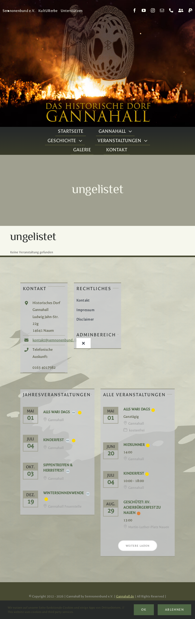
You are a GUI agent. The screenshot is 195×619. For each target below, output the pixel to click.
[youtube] (144, 10)
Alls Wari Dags (56, 412)
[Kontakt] (180, 10)
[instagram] (153, 10)
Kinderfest (53, 440)
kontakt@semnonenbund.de (54, 340)
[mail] (162, 10)
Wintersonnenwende (63, 493)
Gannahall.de (125, 596)
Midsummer (134, 445)
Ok (144, 609)
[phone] (171, 10)
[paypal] (190, 10)
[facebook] (135, 10)
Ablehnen (174, 609)
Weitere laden (138, 545)
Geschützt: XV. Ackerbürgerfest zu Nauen (142, 507)
